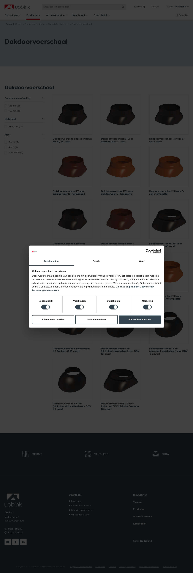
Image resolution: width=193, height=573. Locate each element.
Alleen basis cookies (53, 319)
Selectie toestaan (96, 319)
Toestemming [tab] (51, 261)
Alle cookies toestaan (139, 319)
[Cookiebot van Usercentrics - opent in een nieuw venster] (148, 251)
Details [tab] (96, 261)
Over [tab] (141, 261)
